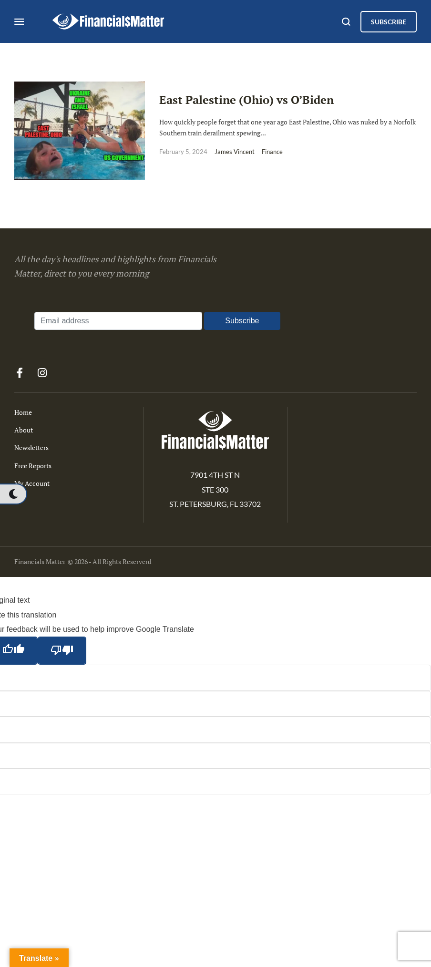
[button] (13, 494)
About (23, 429)
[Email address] (118, 321)
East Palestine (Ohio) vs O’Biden (246, 99)
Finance (272, 151)
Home (23, 412)
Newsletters (31, 447)
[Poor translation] (62, 651)
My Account (32, 483)
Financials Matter (39, 561)
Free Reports (32, 465)
